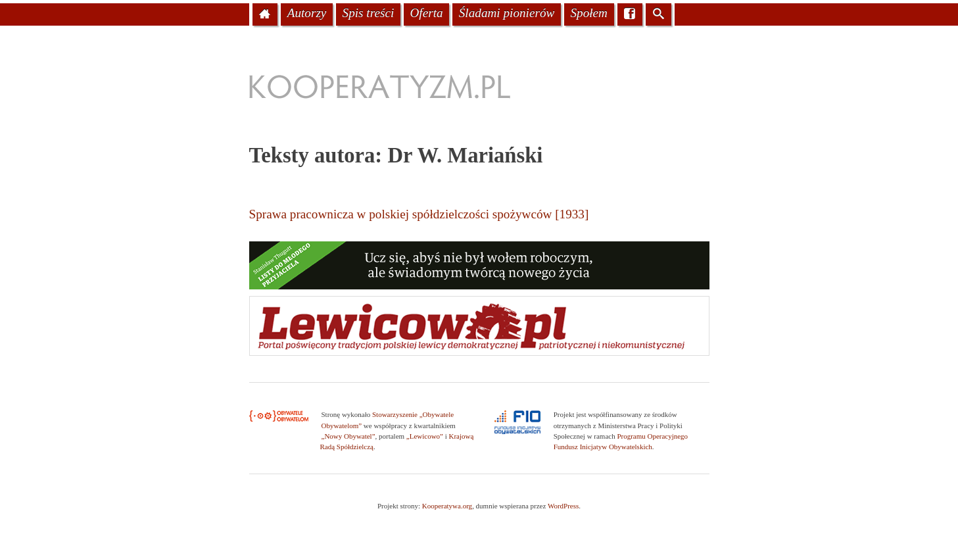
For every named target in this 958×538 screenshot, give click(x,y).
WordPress (563, 506)
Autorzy (307, 13)
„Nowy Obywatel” (348, 436)
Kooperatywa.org (447, 506)
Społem (589, 13)
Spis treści (369, 13)
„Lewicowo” (424, 436)
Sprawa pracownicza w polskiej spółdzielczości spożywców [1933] (419, 214)
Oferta (426, 13)
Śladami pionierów (507, 13)
